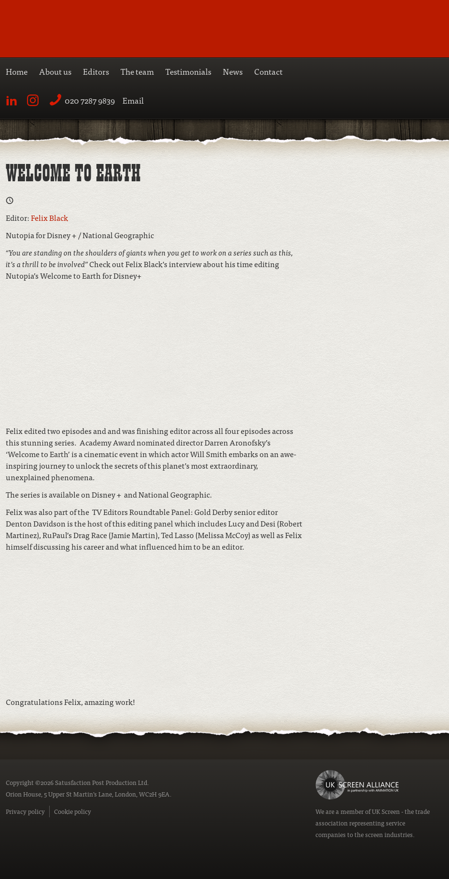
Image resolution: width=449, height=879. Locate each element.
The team (137, 71)
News (233, 71)
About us (55, 71)
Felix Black (49, 217)
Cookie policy (72, 811)
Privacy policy (25, 811)
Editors (96, 71)
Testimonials (188, 71)
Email (133, 100)
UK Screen (386, 811)
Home (16, 71)
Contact (268, 71)
